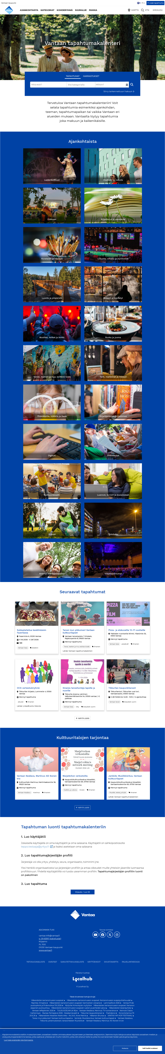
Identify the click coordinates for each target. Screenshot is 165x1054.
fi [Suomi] (141, 2)
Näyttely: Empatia (39, 1003)
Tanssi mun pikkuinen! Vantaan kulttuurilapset (52, 1018)
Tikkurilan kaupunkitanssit (92, 1013)
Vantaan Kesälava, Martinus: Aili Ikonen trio (104, 1021)
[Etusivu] (9, 10)
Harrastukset (91, 76)
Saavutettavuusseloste (72, 962)
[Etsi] (145, 10)
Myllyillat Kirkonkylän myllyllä (78, 1005)
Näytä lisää (83, 718)
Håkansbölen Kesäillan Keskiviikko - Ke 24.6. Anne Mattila (63, 1016)
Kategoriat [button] (47, 10)
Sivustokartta (111, 962)
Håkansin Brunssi (97, 1016)
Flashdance (111, 1013)
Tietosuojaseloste (36, 962)
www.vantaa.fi (45, 950)
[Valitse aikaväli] (127, 85)
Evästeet (53, 962)
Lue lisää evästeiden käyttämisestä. (18, 1040)
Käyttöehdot (94, 962)
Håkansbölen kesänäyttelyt (120, 1008)
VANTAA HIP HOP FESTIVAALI (120, 1016)
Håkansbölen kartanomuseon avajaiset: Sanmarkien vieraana (75, 1003)
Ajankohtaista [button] (29, 10)
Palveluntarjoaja (131, 962)
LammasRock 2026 (112, 1003)
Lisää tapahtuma (156, 3)
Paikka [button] (93, 10)
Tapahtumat (72, 76)
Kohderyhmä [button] (65, 10)
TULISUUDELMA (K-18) (66, 1010)
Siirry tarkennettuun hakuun (118, 91)
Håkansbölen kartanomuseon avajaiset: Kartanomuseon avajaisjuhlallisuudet (99, 1000)
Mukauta (125, 1048)
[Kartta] (133, 10)
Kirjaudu (158, 10)
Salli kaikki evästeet (150, 1048)
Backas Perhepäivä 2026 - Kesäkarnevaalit (60, 1013)
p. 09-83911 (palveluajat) (50, 939)
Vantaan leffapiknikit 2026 (43, 1010)
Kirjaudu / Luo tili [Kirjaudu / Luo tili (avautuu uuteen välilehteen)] (82, 892)
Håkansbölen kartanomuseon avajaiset (47, 1000)
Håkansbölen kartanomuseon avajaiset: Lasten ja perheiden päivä (78, 1008)
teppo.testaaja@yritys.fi (35, 846)
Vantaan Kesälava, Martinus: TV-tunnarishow (98, 1010)
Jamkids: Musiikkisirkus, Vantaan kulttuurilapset (94, 1018)
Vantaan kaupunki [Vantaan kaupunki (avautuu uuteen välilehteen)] (8, 3)
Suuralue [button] (81, 10)
